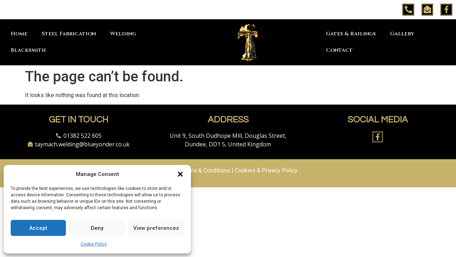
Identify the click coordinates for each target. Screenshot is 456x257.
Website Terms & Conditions (194, 170)
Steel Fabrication (69, 33)
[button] (180, 174)
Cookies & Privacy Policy (266, 170)
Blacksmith (28, 50)
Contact (339, 50)
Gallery (402, 33)
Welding (123, 33)
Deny (97, 228)
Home (19, 33)
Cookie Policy (94, 244)
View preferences (156, 228)
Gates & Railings (351, 33)
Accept (38, 228)
